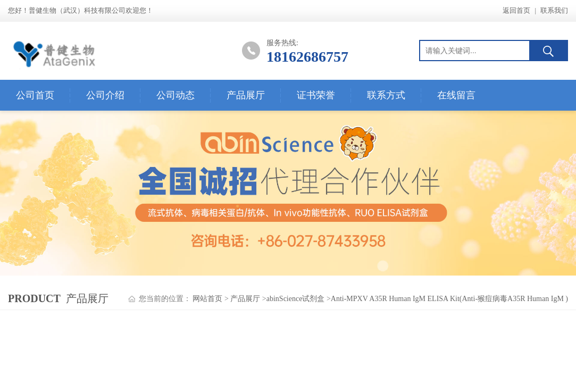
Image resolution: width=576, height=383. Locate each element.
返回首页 (516, 10)
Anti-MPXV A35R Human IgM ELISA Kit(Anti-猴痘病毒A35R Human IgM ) (449, 299)
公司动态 (175, 95)
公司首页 (35, 95)
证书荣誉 (316, 95)
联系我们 (554, 10)
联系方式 (386, 95)
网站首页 (207, 299)
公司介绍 (105, 95)
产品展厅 (246, 95)
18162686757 (307, 56)
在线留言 (456, 95)
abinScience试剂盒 (295, 299)
